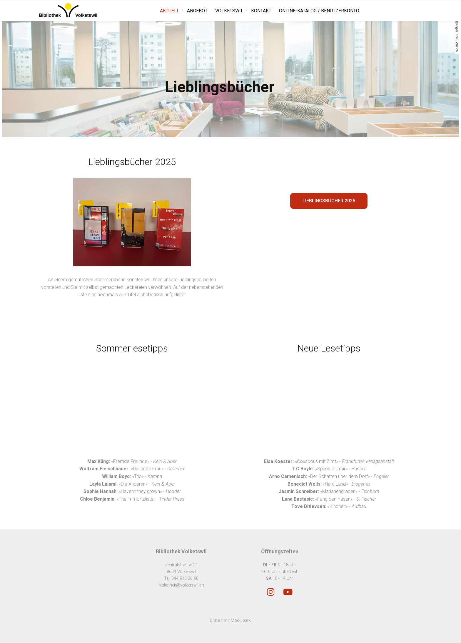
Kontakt (261, 11)
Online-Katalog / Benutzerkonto (319, 11)
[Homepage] (68, 10)
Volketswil (229, 11)
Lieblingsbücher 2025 (329, 201)
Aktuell (169, 11)
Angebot (197, 11)
